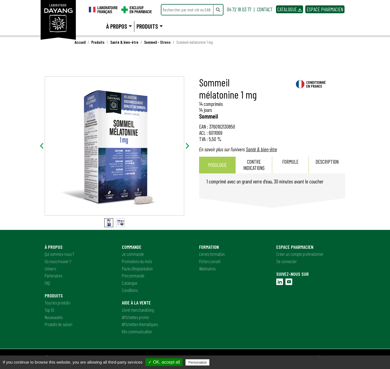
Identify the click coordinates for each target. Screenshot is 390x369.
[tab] (217, 165)
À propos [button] (116, 26)
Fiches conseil (209, 261)
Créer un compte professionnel (299, 254)
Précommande (133, 275)
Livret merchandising (138, 310)
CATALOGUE (289, 9)
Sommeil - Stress (157, 42)
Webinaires (207, 268)
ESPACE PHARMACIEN (325, 9)
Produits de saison (58, 324)
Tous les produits (57, 302)
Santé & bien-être (124, 42)
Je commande (133, 254)
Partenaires (53, 275)
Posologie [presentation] (217, 165)
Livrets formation (212, 254)
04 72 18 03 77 (239, 9)
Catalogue (129, 283)
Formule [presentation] (290, 165)
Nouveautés (54, 317)
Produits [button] (147, 26)
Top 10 (49, 310)
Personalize (197, 362)
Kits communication (137, 331)
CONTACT (265, 9)
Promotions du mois (137, 261)
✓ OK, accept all (164, 362)
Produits (98, 42)
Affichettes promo (135, 317)
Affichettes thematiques (140, 324)
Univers (50, 268)
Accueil (80, 42)
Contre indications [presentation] (254, 165)
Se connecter (286, 261)
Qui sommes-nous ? (59, 254)
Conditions (130, 290)
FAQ (47, 283)
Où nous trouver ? (58, 261)
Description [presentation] (327, 165)
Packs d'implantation (137, 268)
